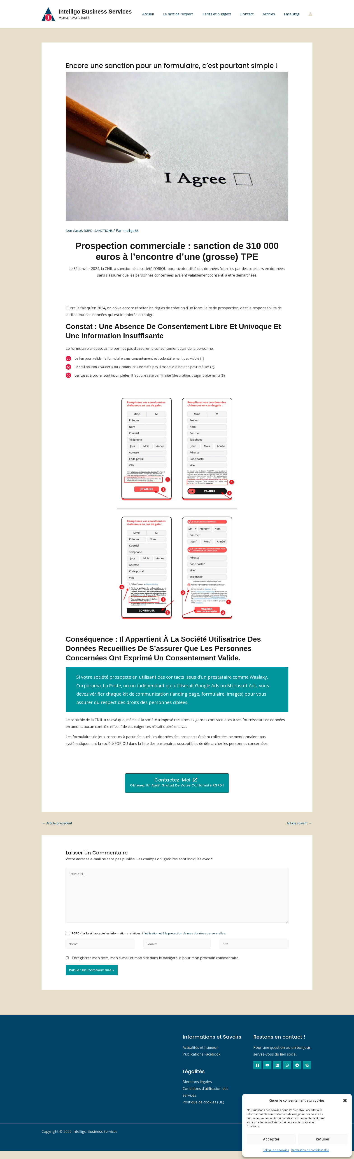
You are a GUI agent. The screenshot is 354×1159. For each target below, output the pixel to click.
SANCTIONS (108, 230)
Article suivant (298, 825)
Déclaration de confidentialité (310, 1150)
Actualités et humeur (200, 1055)
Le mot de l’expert (186, 14)
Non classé (75, 230)
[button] (345, 1100)
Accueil (158, 14)
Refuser (323, 1139)
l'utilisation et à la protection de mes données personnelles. (185, 940)
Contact (251, 14)
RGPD (91, 230)
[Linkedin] (277, 1073)
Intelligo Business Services (95, 11)
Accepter (271, 1139)
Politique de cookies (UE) (203, 1110)
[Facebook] (257, 1073)
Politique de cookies (276, 1150)
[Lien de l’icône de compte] (310, 14)
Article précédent (58, 825)
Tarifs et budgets (223, 14)
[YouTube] (267, 1073)
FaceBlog (292, 14)
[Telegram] (297, 1073)
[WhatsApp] (287, 1073)
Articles (271, 14)
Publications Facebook (202, 1062)
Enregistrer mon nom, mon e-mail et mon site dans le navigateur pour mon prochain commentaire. (155, 966)
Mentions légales (197, 1089)
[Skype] (307, 1073)
